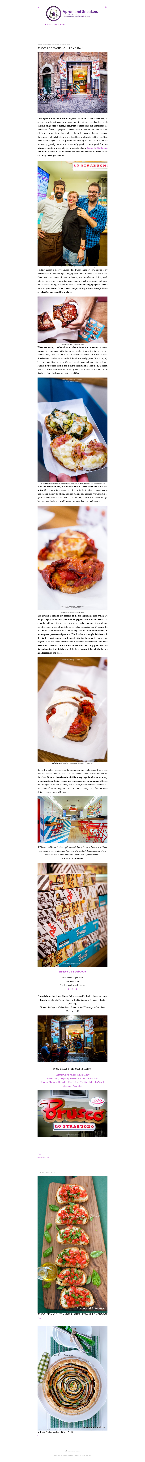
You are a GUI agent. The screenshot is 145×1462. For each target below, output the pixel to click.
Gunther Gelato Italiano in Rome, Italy (73, 1075)
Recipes (55, 25)
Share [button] (39, 1154)
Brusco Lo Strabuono (97, 148)
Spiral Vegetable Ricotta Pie (55, 1432)
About (48, 25)
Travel (63, 25)
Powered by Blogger (72, 1451)
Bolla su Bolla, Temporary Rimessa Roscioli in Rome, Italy (72, 1078)
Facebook (72, 989)
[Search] (106, 6)
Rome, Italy (46, 1158)
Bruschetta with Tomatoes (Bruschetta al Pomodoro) (72, 1314)
